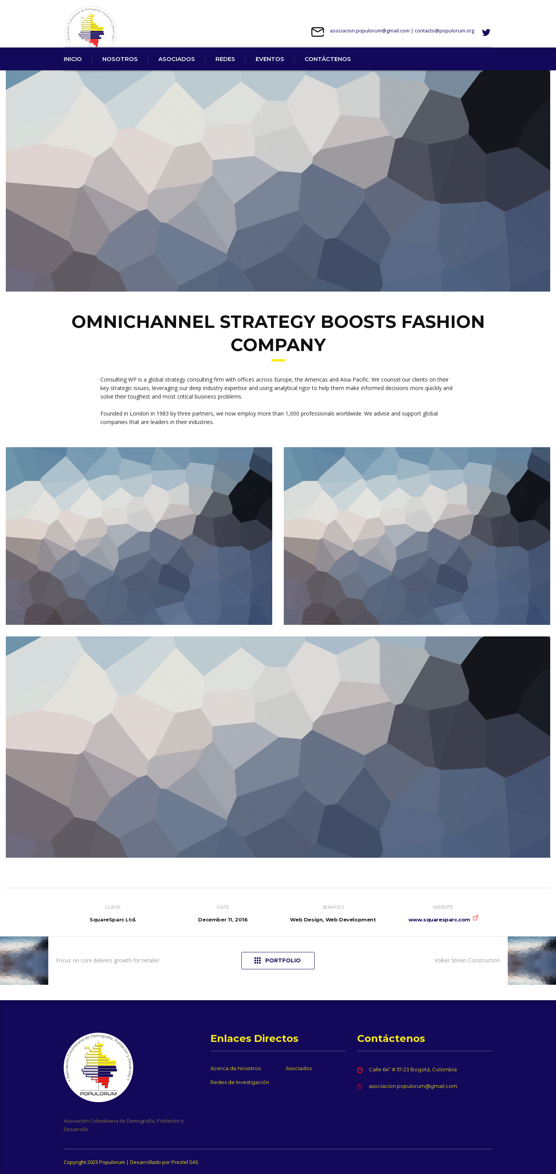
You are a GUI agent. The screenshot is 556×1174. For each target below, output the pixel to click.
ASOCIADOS (176, 74)
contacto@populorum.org (444, 30)
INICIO (73, 74)
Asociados (299, 1068)
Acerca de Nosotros (235, 1068)
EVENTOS (270, 74)
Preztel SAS (184, 1162)
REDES (225, 74)
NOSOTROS (120, 74)
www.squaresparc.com (439, 935)
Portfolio (277, 976)
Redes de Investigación (239, 1082)
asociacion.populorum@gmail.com (370, 30)
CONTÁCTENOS (328, 74)
